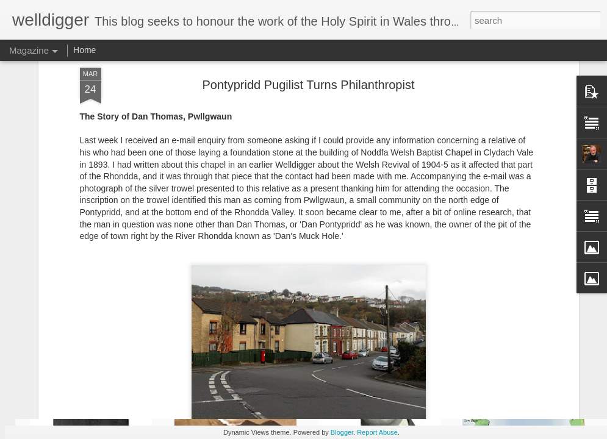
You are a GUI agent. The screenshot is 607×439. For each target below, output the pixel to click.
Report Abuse (377, 432)
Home (84, 50)
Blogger (342, 432)
